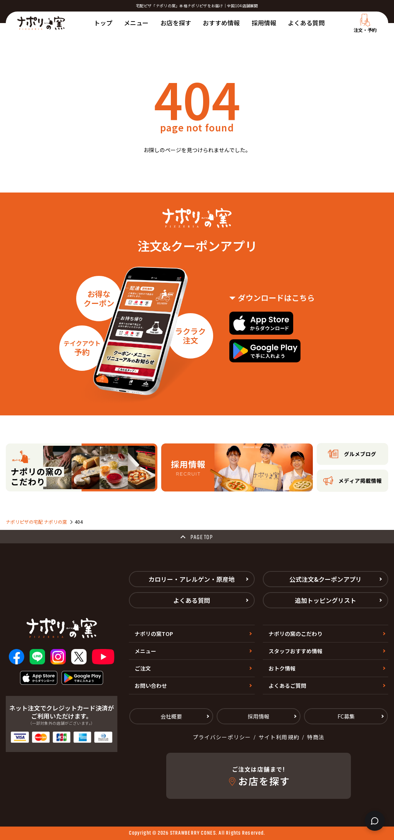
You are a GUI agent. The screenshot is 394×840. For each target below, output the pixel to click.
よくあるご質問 (287, 685)
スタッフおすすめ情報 (295, 651)
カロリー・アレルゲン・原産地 (192, 579)
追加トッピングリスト (325, 600)
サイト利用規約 (279, 737)
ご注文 (143, 668)
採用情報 (264, 22)
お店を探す (175, 22)
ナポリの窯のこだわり (295, 633)
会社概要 (171, 716)
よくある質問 (306, 22)
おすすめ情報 (221, 22)
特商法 (315, 737)
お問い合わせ (151, 685)
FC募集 (346, 716)
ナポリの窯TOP (154, 633)
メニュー (136, 22)
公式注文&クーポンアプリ (325, 579)
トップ (103, 22)
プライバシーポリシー (222, 737)
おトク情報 (282, 668)
